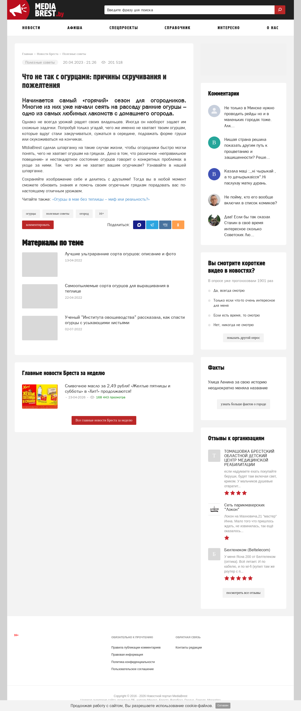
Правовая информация (127, 654)
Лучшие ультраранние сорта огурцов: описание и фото (120, 253)
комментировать (38, 225)
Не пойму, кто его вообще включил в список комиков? (250, 200)
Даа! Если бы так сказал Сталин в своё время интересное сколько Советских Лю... (247, 225)
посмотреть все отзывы (243, 593)
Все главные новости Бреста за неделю (103, 420)
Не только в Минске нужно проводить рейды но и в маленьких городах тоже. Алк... (249, 116)
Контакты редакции (189, 647)
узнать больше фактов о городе (243, 404)
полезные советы (57, 213)
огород (84, 213)
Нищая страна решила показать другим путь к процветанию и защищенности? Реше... (247, 148)
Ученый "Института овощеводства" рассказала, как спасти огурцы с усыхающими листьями (125, 320)
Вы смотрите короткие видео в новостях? (236, 267)
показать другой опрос (243, 338)
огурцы (31, 213)
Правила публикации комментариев (136, 647)
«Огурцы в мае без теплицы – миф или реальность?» (101, 199)
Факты (216, 367)
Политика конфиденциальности (133, 662)
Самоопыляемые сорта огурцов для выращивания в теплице (117, 288)
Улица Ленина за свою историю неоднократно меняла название (238, 385)
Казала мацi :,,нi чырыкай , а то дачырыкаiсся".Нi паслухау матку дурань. (250, 177)
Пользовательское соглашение (132, 669)
